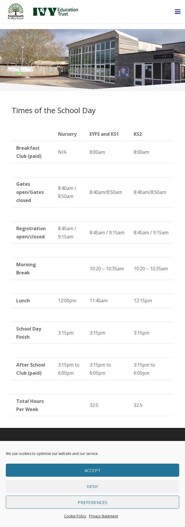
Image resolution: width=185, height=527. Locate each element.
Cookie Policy (75, 516)
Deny (92, 486)
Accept (92, 470)
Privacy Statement (103, 516)
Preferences (92, 502)
